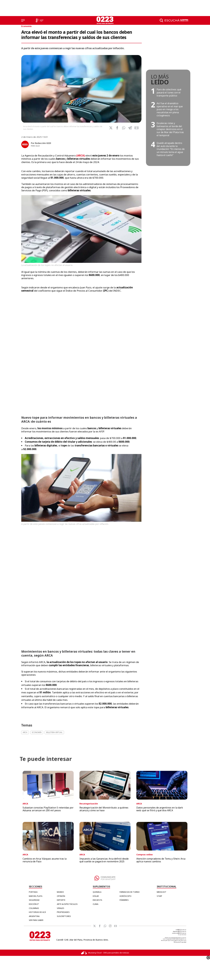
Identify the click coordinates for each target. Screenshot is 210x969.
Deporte (61, 900)
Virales (60, 908)
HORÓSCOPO (125, 896)
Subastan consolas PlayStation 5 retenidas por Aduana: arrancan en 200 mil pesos (48, 809)
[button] (124, 127)
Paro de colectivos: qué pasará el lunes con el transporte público (169, 92)
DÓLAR (96, 896)
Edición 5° (34, 904)
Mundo (60, 892)
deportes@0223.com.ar (179, 931)
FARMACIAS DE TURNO (130, 892)
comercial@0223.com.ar (179, 933)
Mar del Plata (35, 896)
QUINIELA (97, 892)
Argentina (34, 916)
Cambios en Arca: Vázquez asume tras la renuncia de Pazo (44, 860)
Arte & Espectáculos (67, 904)
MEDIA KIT (161, 892)
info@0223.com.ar (181, 929)
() (80, 155)
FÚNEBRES (124, 900)
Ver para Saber (36, 920)
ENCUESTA (97, 900)
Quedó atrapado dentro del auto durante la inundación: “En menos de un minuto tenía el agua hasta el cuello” (171, 149)
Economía (26, 26)
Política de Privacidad (180, 942)
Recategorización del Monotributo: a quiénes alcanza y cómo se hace (103, 809)
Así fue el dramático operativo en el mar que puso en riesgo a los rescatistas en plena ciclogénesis (170, 109)
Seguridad (34, 900)
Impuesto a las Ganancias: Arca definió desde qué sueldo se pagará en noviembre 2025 (104, 860)
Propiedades (63, 912)
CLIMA (95, 904)
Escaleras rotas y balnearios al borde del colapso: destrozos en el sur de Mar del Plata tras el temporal (170, 129)
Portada (33, 892)
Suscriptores (64, 916)
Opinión (61, 896)
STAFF (159, 896)
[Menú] (23, 20)
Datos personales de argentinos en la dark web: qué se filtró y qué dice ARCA (159, 809)
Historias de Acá (37, 912)
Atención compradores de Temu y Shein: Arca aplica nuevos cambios (160, 860)
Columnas (34, 908)
